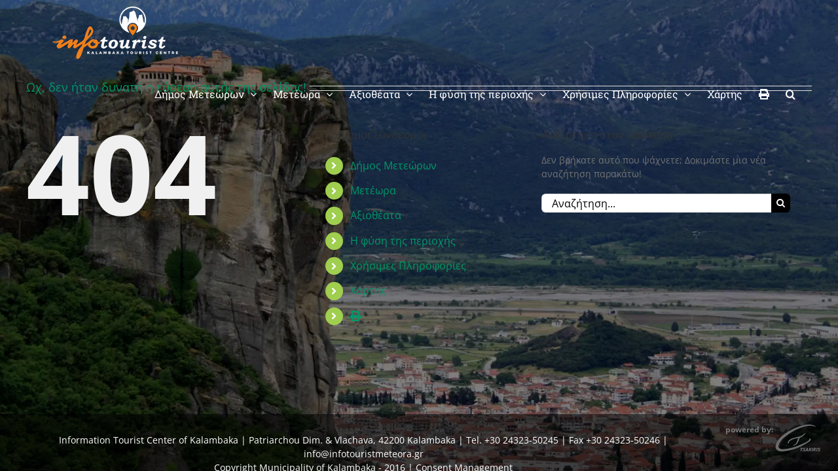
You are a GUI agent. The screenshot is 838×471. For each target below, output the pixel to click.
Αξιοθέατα (375, 215)
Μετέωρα (373, 190)
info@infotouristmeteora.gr (364, 453)
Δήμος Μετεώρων (393, 165)
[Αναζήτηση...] (656, 203)
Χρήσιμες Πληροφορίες (408, 265)
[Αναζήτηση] (780, 203)
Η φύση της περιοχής (403, 241)
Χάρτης (368, 290)
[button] (807, 27)
